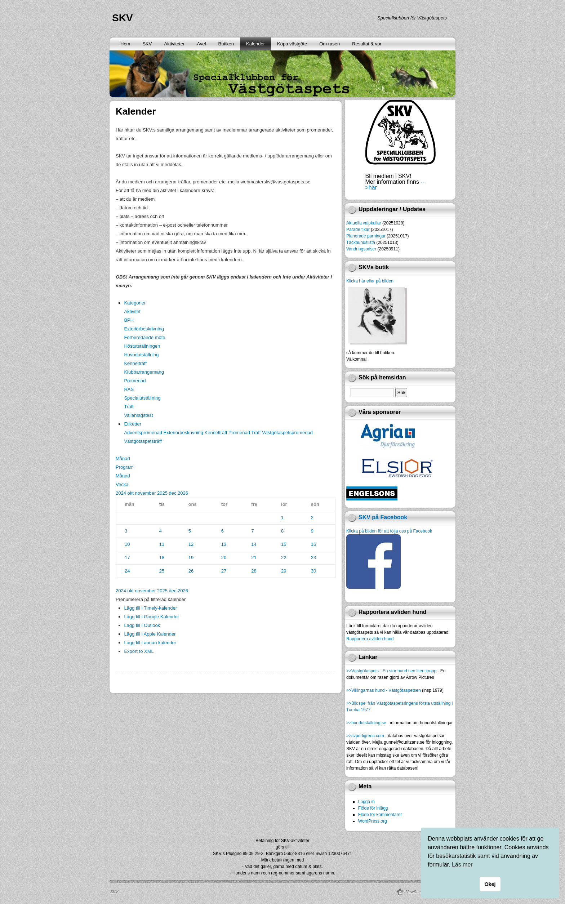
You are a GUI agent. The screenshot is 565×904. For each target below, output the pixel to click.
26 (190, 571)
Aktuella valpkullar (363, 223)
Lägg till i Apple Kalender (149, 634)
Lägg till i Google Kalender (151, 616)
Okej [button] (489, 884)
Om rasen (329, 43)
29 (283, 571)
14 (253, 544)
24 (127, 571)
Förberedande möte (144, 337)
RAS (129, 389)
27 (223, 571)
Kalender (255, 43)
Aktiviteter (174, 43)
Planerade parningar (366, 236)
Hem (125, 43)
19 (190, 557)
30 (313, 571)
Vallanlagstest (138, 415)
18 (161, 557)
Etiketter (132, 424)
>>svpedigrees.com (365, 735)
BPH (129, 320)
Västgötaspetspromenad (287, 432)
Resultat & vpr (367, 43)
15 (283, 544)
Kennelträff (135, 363)
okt (131, 493)
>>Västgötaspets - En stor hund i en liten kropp (391, 670)
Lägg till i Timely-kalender (150, 608)
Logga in (366, 801)
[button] (151, 599)
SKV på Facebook (383, 517)
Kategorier (135, 303)
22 (283, 557)
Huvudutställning (141, 354)
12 (190, 544)
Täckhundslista (360, 242)
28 (253, 571)
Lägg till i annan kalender (150, 642)
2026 (183, 493)
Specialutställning (142, 398)
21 (253, 557)
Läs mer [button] (462, 864)
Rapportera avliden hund (369, 638)
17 (127, 557)
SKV (122, 17)
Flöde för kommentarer (380, 814)
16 (313, 544)
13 (223, 544)
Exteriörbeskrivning (144, 328)
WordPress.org (372, 821)
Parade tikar (358, 229)
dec (173, 493)
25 (161, 571)
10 (127, 544)
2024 (122, 493)
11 (161, 544)
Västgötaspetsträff (143, 441)
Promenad (135, 380)
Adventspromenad (143, 432)
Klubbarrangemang (144, 372)
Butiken (226, 43)
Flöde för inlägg (373, 808)
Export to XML (139, 651)
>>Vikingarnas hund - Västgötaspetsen (383, 690)
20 (223, 557)
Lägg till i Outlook (142, 625)
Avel (201, 43)
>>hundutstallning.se (366, 722)
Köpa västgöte (292, 43)
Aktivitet (132, 311)
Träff (128, 406)
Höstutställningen (142, 346)
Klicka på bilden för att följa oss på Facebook (389, 531)
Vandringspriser (361, 248)
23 (313, 557)
